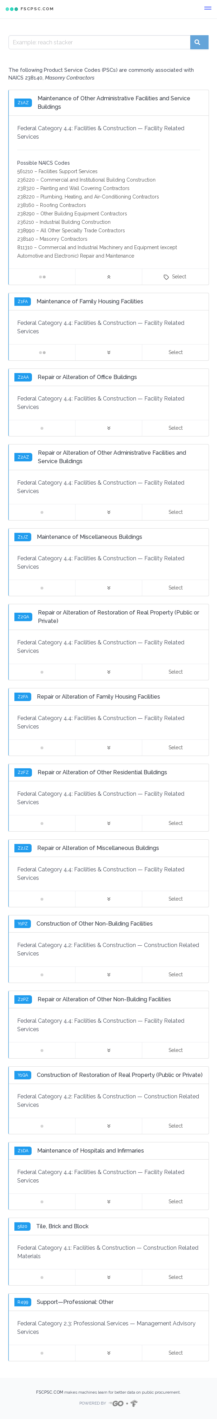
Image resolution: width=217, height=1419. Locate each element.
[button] (208, 9)
